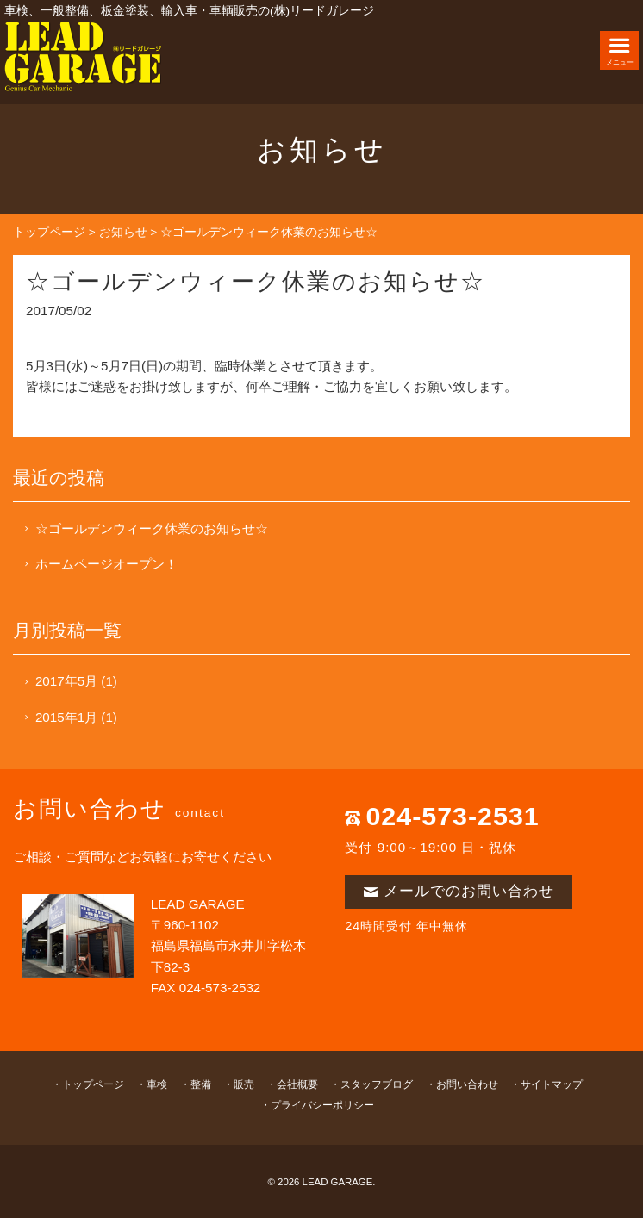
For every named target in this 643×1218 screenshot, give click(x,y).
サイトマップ (552, 1084)
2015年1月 (66, 717)
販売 (244, 1084)
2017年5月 (66, 681)
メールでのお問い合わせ (458, 891)
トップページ (49, 232)
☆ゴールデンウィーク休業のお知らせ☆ (151, 528)
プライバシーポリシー (322, 1105)
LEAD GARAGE (338, 1182)
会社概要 (297, 1084)
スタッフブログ (376, 1084)
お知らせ (123, 232)
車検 (157, 1084)
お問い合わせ (467, 1084)
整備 (200, 1084)
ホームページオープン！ (106, 563)
